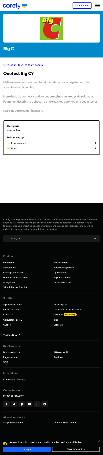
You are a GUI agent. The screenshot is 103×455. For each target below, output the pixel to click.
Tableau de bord (62, 282)
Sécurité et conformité (15, 287)
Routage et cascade (13, 272)
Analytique (9, 282)
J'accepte (27, 449)
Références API (61, 352)
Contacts (8, 314)
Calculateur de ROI (13, 319)
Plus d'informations (76, 449)
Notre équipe (60, 304)
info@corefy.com (13, 395)
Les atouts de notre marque (67, 309)
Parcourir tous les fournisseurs (23, 64)
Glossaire (58, 324)
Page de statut (10, 357)
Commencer (82, 5)
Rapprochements (62, 277)
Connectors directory (14, 379)
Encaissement (60, 262)
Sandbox (58, 357)
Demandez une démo (64, 422)
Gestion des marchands (15, 277)
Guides (7, 324)
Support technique (13, 422)
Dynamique (59, 272)
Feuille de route (11, 309)
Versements (9, 267)
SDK (5, 362)
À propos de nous (12, 304)
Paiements (8, 262)
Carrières (65, 314)
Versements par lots (63, 267)
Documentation (11, 352)
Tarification (10, 335)
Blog (56, 319)
